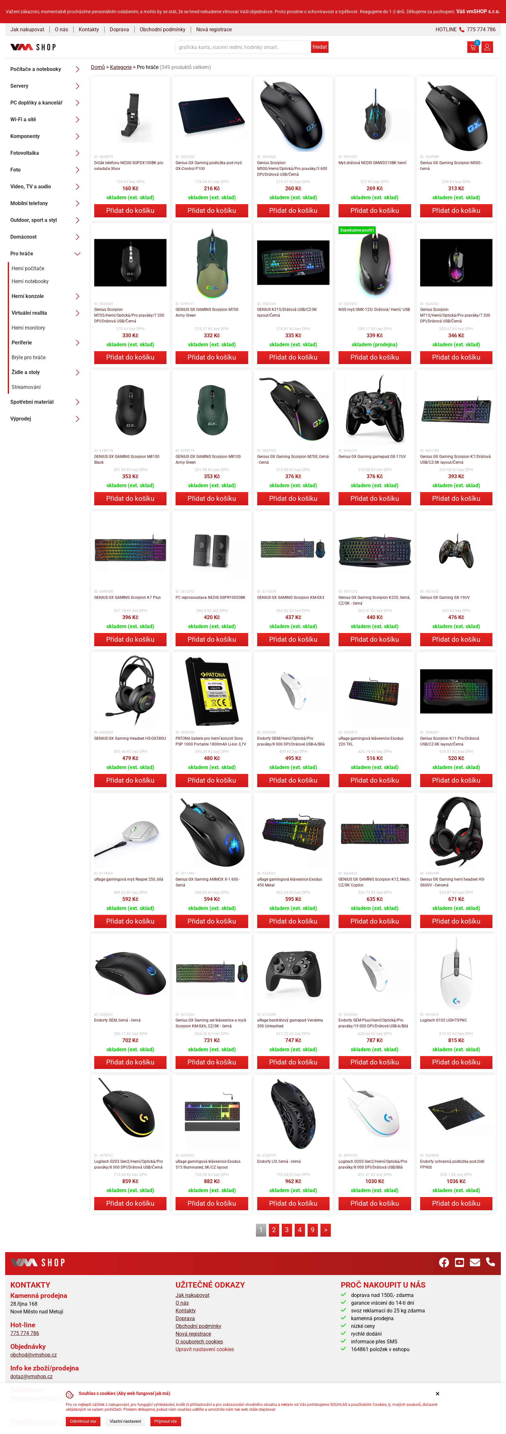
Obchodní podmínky (163, 29)
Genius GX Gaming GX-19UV (445, 597)
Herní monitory (28, 328)
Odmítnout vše (83, 1421)
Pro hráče (46, 254)
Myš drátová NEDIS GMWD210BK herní (372, 163)
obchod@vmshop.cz (33, 1355)
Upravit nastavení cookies (205, 1349)
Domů (98, 67)
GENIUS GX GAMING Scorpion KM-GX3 (290, 597)
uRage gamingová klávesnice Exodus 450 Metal (289, 882)
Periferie (47, 343)
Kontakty (89, 29)
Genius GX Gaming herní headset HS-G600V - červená (452, 882)
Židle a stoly (47, 372)
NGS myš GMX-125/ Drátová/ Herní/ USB (374, 309)
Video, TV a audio (46, 187)
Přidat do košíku (130, 210)
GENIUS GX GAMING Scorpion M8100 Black (126, 459)
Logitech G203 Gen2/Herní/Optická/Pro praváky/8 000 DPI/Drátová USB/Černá (128, 1164)
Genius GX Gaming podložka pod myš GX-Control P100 (209, 166)
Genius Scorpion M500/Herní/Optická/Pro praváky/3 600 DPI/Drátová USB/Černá (292, 169)
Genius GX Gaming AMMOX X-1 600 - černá (208, 882)
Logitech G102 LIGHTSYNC (443, 1020)
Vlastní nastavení (125, 1421)
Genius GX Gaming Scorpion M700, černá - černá (293, 459)
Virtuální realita (47, 313)
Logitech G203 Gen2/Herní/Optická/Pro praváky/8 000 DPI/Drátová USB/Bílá (373, 1164)
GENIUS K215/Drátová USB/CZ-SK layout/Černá (287, 312)
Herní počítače (28, 268)
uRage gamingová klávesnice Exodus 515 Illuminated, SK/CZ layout (208, 1164)
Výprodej (46, 419)
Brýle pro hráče (29, 357)
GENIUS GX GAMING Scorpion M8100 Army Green (208, 459)
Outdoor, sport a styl (46, 220)
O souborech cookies (199, 1342)
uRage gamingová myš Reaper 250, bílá (128, 879)
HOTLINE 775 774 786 (466, 29)
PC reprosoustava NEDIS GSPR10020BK (211, 597)
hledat (320, 47)
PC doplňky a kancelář (46, 103)
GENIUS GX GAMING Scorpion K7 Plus (127, 597)
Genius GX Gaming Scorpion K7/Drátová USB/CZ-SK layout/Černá (455, 459)
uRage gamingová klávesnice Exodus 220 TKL (371, 741)
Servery (46, 86)
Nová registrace (214, 29)
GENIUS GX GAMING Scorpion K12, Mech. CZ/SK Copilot (374, 882)
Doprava (119, 29)
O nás (61, 29)
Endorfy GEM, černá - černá (117, 1020)
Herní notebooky (30, 281)
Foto (46, 170)
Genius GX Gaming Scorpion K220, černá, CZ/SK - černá (374, 600)
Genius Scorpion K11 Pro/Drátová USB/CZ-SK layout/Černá (449, 741)
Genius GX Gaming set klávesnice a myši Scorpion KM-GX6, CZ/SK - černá (211, 1023)
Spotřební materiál (46, 402)
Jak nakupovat (27, 29)
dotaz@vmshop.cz (31, 1376)
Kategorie (121, 67)
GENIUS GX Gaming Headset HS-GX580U (130, 738)
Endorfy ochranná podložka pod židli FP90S (452, 1164)
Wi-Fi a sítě (46, 119)
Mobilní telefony (46, 203)
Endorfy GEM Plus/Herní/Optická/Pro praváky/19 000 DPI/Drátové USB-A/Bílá (373, 1023)
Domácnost (46, 237)
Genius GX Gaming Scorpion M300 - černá (451, 166)
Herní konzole (47, 296)
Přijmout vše (165, 1421)
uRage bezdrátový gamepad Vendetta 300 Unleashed (290, 1023)
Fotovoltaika (46, 153)
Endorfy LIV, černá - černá (279, 1161)
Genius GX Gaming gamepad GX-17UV (372, 456)
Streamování (26, 387)
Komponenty (46, 136)
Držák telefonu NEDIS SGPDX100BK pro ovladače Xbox (128, 166)
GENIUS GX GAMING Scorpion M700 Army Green (207, 312)
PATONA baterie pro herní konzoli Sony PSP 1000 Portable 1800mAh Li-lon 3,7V (211, 741)
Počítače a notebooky (46, 69)
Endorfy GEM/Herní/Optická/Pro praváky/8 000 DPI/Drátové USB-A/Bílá (291, 741)
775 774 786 (24, 1333)
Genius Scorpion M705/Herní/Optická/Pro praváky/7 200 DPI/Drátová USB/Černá (129, 315)
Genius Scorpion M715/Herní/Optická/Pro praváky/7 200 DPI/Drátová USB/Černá (455, 315)
